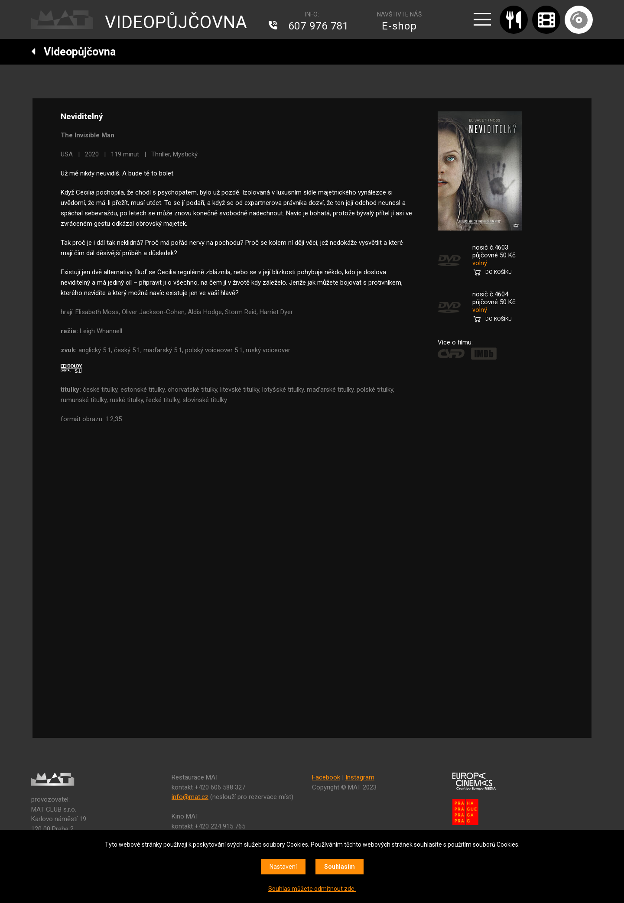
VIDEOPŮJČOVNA (176, 22)
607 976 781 (318, 26)
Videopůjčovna (73, 51)
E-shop (399, 26)
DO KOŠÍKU (498, 272)
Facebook (326, 777)
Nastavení (283, 866)
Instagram (359, 777)
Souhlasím (339, 866)
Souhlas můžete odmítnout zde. (312, 888)
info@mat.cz (190, 797)
